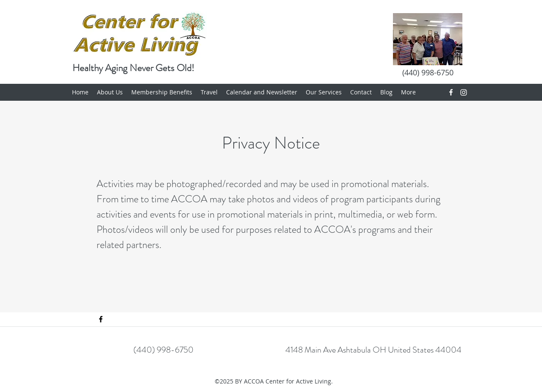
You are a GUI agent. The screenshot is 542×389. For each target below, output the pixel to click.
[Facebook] (451, 92)
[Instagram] (463, 92)
